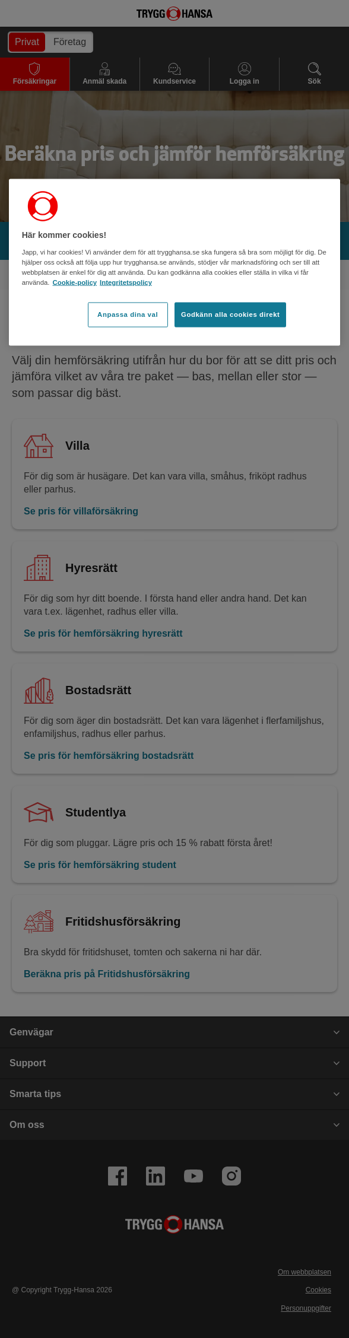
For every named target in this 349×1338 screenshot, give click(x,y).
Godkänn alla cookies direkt (230, 314)
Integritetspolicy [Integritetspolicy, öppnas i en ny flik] (126, 282)
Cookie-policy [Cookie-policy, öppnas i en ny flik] (75, 282)
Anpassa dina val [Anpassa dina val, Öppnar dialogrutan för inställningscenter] (127, 314)
